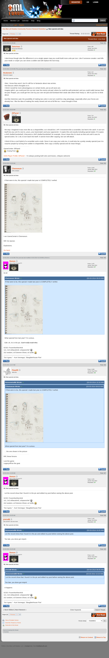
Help (32, 21)
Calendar (25, 21)
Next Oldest (9, 610)
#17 (105, 473)
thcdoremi (47, 69)
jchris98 (6, 519)
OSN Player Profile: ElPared (14, 156)
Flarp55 (15, 370)
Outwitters (42, 29)
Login (15, 25)
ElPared (15, 113)
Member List (14, 21)
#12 (105, 69)
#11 (105, 43)
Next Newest (20, 610)
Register (21, 25)
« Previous (12, 34)
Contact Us (28, 646)
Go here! (7, 250)
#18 (105, 515)
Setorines (16, 47)
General (35, 29)
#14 (105, 163)
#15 (105, 257)
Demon (47, 257)
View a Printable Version (11, 620)
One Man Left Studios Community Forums (16, 29)
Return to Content (87, 637)
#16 (105, 365)
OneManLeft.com (41, 646)
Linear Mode (101, 39)
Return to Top (101, 637)
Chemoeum (17, 169)
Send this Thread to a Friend (13, 622)
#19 (105, 549)
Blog (38, 21)
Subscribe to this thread (11, 625)
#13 (105, 109)
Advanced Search (101, 25)
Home (6, 21)
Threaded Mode (92, 39)
